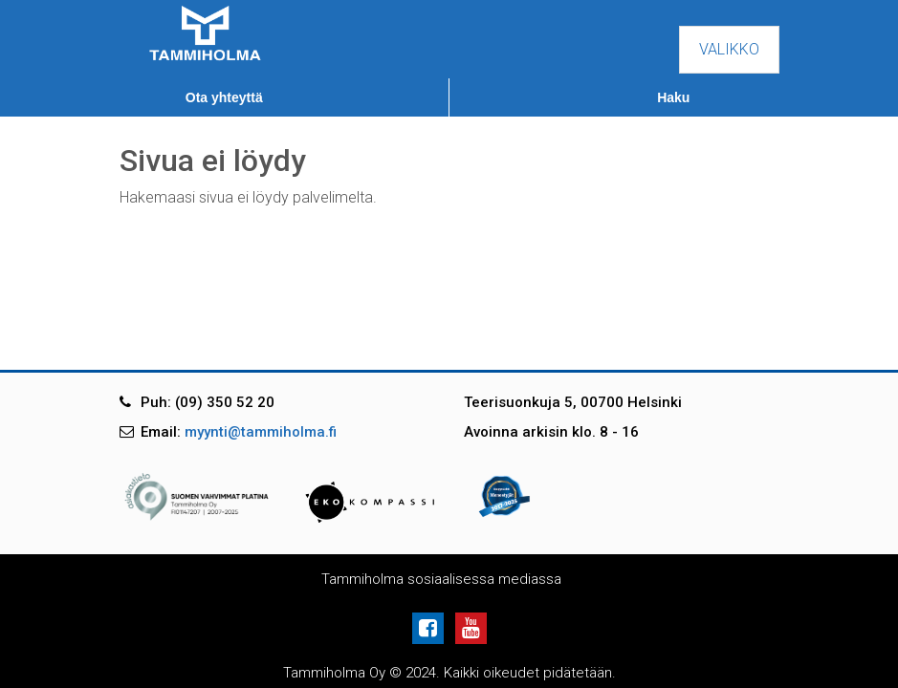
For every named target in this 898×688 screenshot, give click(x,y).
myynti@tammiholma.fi (261, 432)
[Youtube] (471, 626)
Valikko (729, 49)
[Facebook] (431, 626)
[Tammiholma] (205, 32)
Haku (673, 97)
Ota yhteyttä (224, 97)
